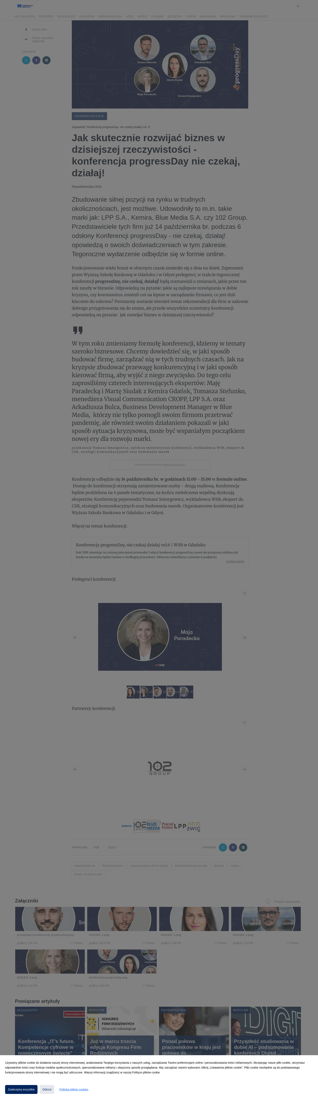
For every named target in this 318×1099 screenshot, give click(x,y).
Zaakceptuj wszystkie (21, 1089)
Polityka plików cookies (73, 1089)
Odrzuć (47, 1089)
